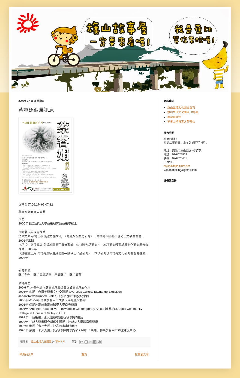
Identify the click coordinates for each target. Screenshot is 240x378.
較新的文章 (26, 354)
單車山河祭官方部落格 (181, 121)
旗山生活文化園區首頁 (181, 107)
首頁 (84, 354)
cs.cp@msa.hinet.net (177, 166)
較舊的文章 (142, 354)
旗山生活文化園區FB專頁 (182, 112)
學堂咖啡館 (174, 117)
